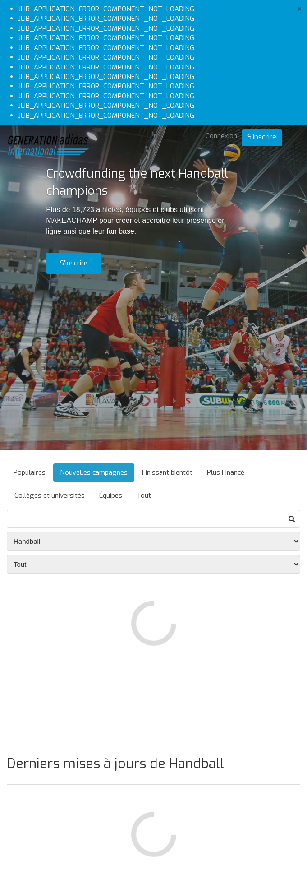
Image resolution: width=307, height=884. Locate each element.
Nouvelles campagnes (94, 472)
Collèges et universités (49, 495)
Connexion (221, 135)
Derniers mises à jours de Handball (115, 763)
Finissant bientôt (167, 472)
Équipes (110, 495)
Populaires (30, 472)
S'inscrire (261, 137)
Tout (144, 495)
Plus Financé (225, 472)
